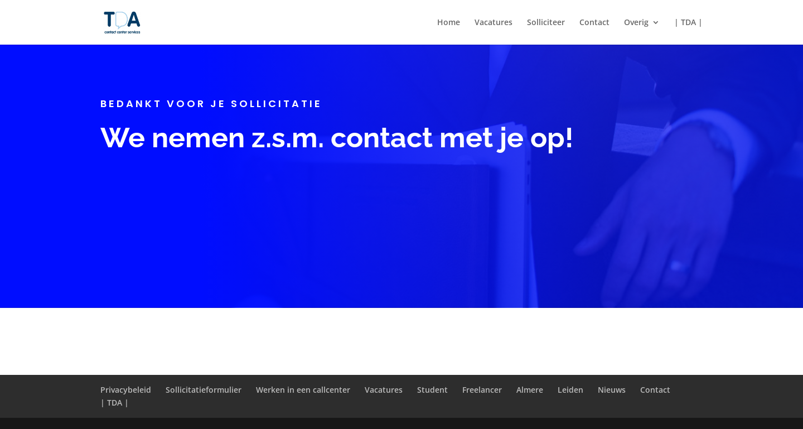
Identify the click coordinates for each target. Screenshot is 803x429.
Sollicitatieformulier (203, 389)
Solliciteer (546, 22)
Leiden (570, 389)
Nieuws (612, 389)
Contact (594, 22)
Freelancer (482, 389)
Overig (636, 22)
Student (432, 389)
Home (448, 22)
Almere (529, 389)
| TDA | (688, 22)
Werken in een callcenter (303, 389)
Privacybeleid (125, 389)
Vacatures (493, 22)
